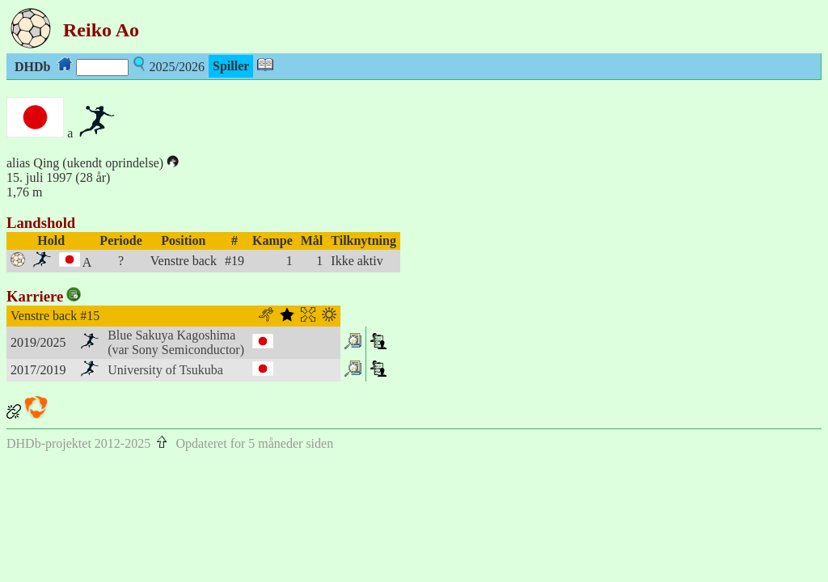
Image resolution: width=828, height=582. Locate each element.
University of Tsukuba (165, 370)
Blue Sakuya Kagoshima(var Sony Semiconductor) (176, 342)
